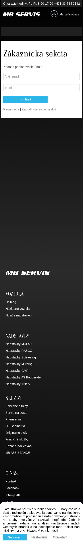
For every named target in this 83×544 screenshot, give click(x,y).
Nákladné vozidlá (18, 308)
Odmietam (60, 537)
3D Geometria (15, 426)
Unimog (11, 302)
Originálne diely (16, 432)
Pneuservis (13, 419)
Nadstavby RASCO (19, 350)
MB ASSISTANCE (18, 452)
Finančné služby (17, 439)
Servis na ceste (16, 412)
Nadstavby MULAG (19, 344)
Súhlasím (14, 537)
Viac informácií (48, 530)
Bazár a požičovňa (19, 446)
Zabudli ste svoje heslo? (39, 109)
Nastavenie (39, 537)
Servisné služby (17, 406)
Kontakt (11, 481)
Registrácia (11, 109)
